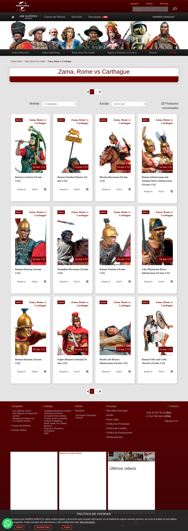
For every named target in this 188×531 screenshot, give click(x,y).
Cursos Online (19, 430)
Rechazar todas (44, 527)
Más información (87, 522)
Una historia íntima (21, 411)
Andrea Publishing (50, 52)
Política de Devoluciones (119, 432)
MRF (46, 433)
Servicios (76, 16)
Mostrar (35, 103)
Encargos (112, 406)
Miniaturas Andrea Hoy (23, 418)
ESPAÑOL (158, 17)
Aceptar (69, 527)
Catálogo (48, 406)
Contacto (134, 3)
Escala (104, 103)
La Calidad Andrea (21, 421)
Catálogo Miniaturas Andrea (57, 411)
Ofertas (172, 52)
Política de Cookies (117, 428)
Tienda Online (16, 61)
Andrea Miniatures (20, 52)
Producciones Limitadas (55, 418)
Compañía (17, 406)
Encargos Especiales (86, 415)
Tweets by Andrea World (70, 453)
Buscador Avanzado (117, 410)
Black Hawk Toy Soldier (83, 52)
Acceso (149, 3)
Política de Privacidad (118, 424)
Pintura (79, 417)
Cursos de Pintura (54, 16)
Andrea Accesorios (53, 413)
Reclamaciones (115, 437)
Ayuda (109, 415)
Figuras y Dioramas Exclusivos (122, 52)
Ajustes (19, 527)
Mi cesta (164, 3)
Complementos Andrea (55, 416)
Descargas (98, 17)
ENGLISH (169, 17)
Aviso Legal (112, 419)
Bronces (153, 52)
